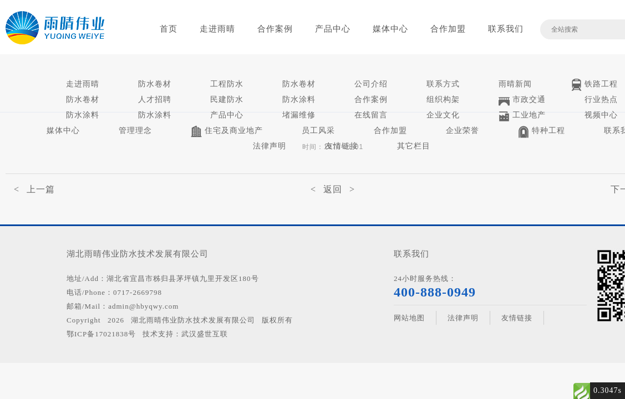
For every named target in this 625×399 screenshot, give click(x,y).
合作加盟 (448, 28)
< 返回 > (333, 189)
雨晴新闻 (515, 84)
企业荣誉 (462, 130)
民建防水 (226, 99)
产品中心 (332, 28)
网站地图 (409, 318)
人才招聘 (154, 99)
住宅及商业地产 (227, 132)
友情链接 (341, 146)
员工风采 (318, 130)
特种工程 (541, 132)
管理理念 (135, 130)
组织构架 (443, 99)
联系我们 (506, 28)
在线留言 (371, 115)
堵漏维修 (299, 115)
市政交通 (522, 101)
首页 (168, 28)
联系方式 (443, 84)
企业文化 (443, 115)
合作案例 (275, 28)
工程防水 (226, 84)
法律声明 (269, 146)
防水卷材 (154, 84)
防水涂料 (299, 99)
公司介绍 (371, 84)
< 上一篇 (34, 189)
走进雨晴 (217, 28)
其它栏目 (413, 146)
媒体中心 (390, 28)
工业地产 (522, 116)
